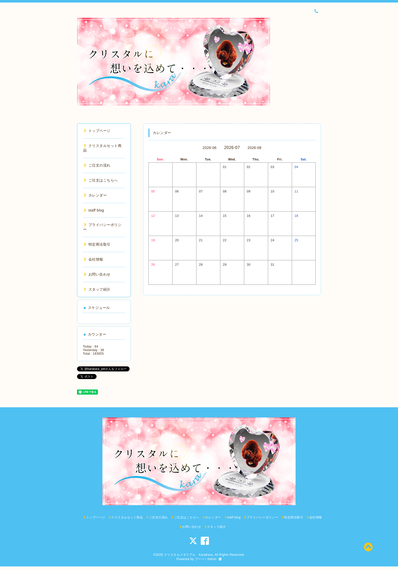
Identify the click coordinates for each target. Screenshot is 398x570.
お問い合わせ (97, 274)
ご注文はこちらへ (101, 180)
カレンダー (95, 195)
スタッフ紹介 (97, 289)
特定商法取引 (97, 244)
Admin (212, 559)
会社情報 (93, 259)
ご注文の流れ (97, 165)
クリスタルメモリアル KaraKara (188, 555)
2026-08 (255, 148)
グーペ (200, 559)
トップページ (97, 131)
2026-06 (210, 148)
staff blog (94, 210)
